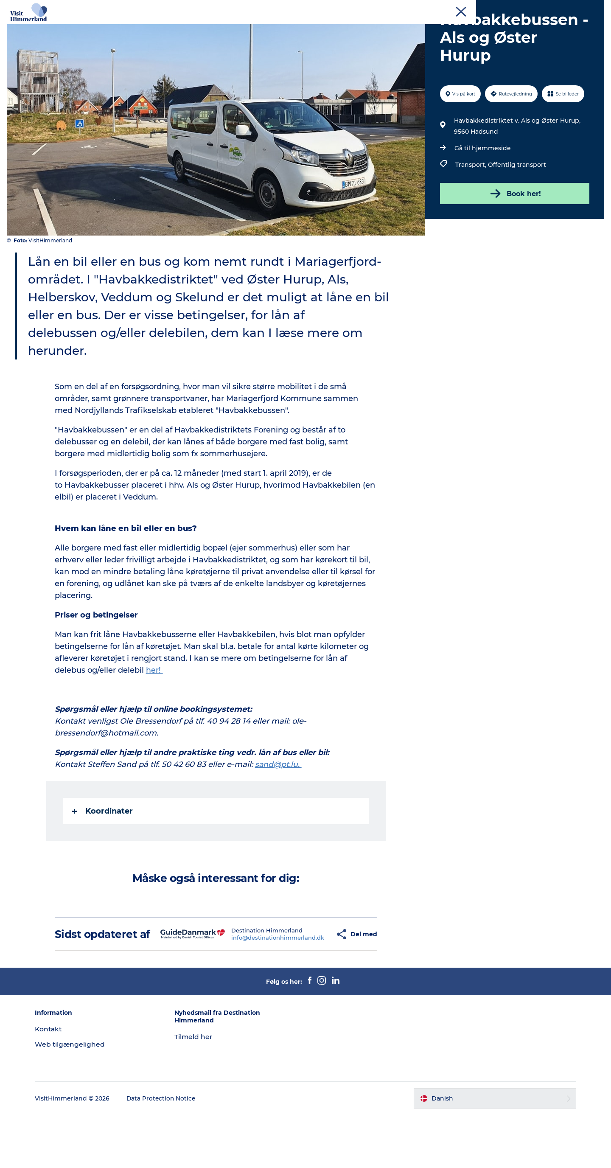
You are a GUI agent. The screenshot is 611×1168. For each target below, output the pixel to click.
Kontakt (593, 8)
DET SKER (318, 27)
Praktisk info (499, 27)
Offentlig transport (516, 205)
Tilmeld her (197, 1089)
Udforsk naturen (191, 27)
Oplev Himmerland (122, 27)
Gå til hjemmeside (482, 188)
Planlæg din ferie (374, 27)
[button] (315, 981)
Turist (484, 8)
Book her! (514, 234)
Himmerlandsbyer (260, 27)
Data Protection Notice (169, 1151)
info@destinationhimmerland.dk (257, 984)
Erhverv (509, 8)
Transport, (470, 205)
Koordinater (103, 851)
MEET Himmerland (551, 8)
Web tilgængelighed (77, 1097)
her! (154, 710)
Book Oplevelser (440, 27)
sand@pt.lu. (279, 804)
